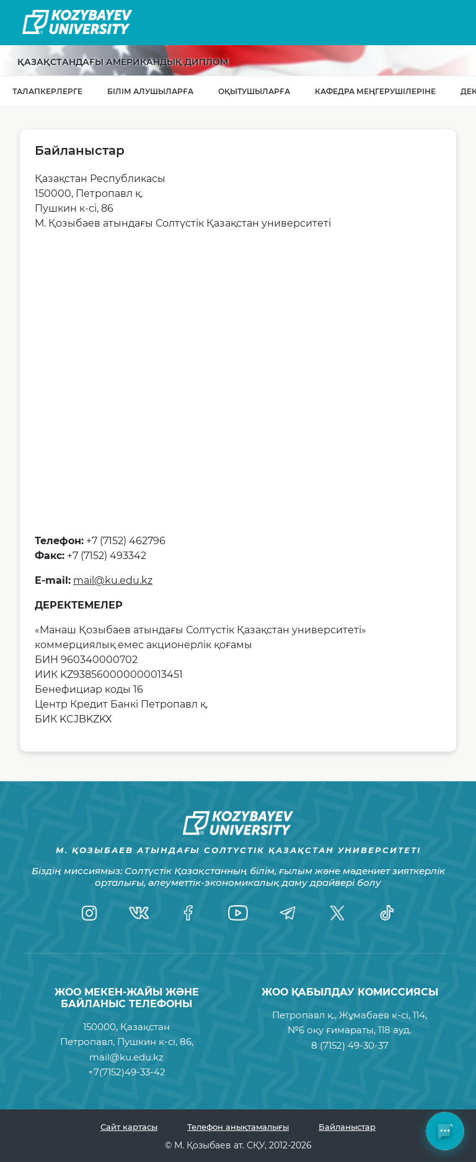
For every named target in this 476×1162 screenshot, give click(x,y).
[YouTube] (238, 913)
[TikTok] (387, 913)
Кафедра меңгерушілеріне (375, 91)
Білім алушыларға (150, 91)
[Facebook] (188, 913)
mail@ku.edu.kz (112, 580)
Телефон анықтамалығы (238, 1127)
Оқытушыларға (254, 91)
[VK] (139, 913)
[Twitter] (337, 913)
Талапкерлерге (47, 91)
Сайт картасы (128, 1127)
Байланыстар (347, 1127)
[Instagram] (89, 913)
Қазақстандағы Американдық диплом (122, 61)
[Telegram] (288, 913)
